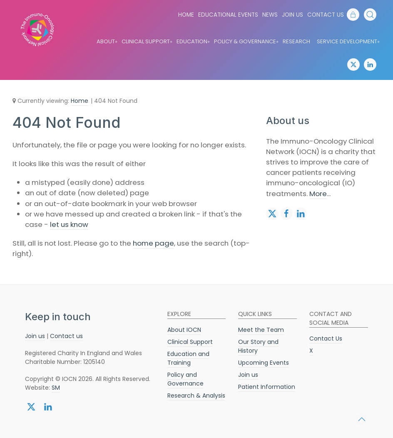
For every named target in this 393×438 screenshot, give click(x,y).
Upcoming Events (263, 362)
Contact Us (325, 15)
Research (296, 41)
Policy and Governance (185, 379)
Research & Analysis (196, 395)
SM (56, 387)
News (270, 15)
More (318, 194)
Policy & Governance (246, 41)
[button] (370, 14)
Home (186, 15)
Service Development (349, 41)
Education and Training (188, 358)
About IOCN (184, 330)
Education (194, 41)
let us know (69, 224)
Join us (292, 15)
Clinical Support (147, 41)
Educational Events (228, 15)
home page (153, 243)
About (107, 41)
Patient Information (266, 387)
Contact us (66, 336)
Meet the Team (261, 330)
